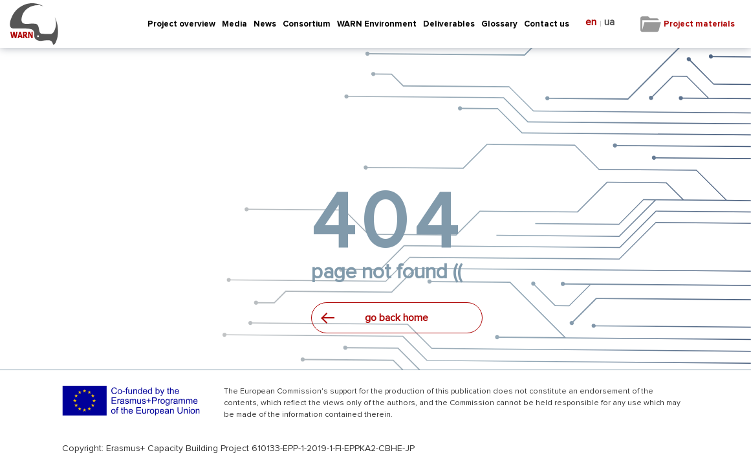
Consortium (307, 24)
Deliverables (449, 24)
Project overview (181, 24)
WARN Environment (377, 24)
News (265, 24)
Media (234, 24)
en (590, 22)
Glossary (499, 24)
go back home (396, 317)
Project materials (699, 24)
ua (609, 22)
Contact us (546, 24)
